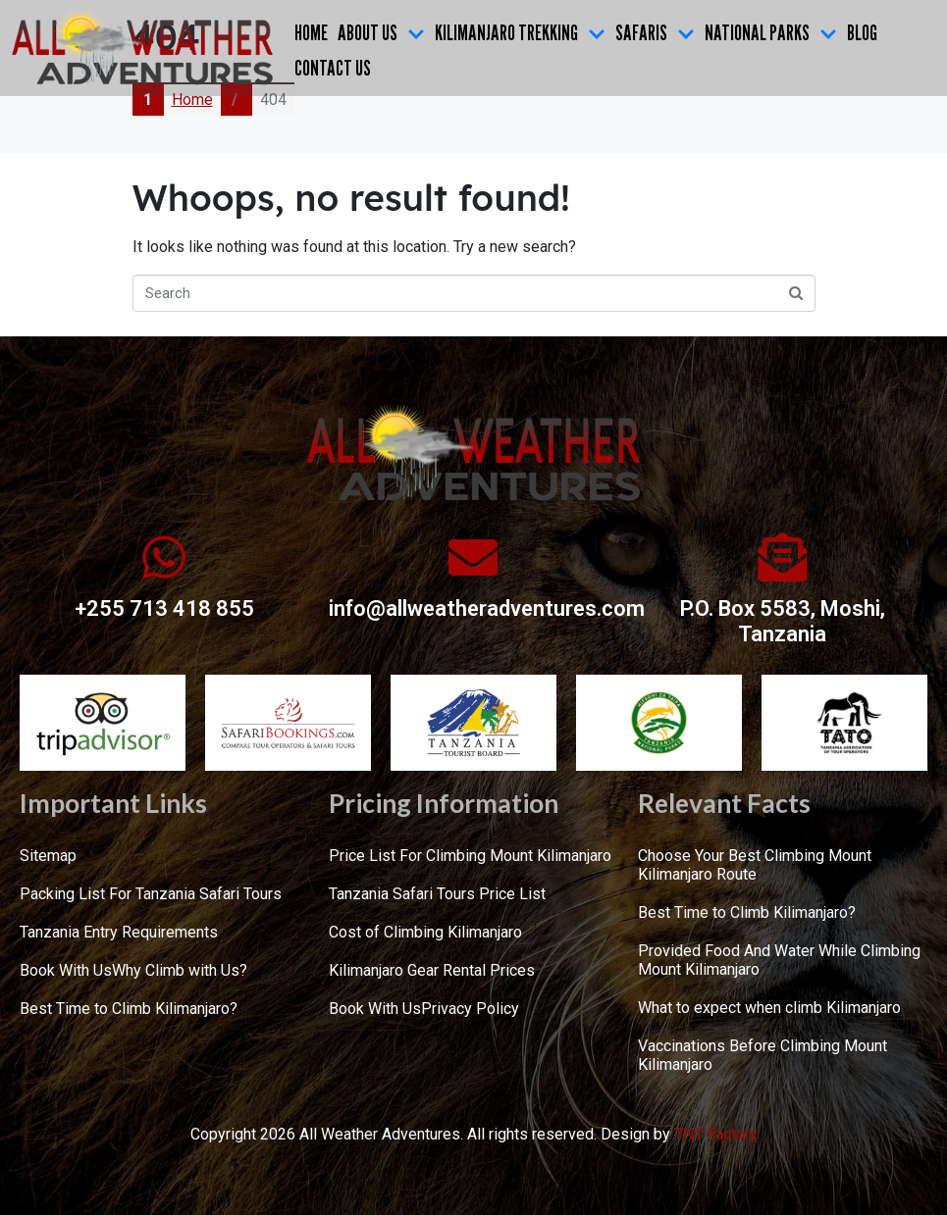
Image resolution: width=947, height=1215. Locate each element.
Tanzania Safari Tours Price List (437, 894)
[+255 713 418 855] (163, 557)
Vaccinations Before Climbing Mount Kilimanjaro (762, 1055)
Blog (862, 32)
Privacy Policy (470, 1008)
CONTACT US (332, 67)
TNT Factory (716, 1134)
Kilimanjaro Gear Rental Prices (432, 970)
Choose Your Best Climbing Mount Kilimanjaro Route (754, 865)
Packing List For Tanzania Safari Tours (151, 894)
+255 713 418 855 (164, 608)
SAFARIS (655, 32)
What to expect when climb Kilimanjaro (769, 1007)
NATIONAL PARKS (771, 32)
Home (311, 32)
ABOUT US (381, 32)
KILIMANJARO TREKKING (520, 32)
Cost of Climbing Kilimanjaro (425, 932)
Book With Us (66, 970)
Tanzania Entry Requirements (119, 932)
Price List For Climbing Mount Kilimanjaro (470, 855)
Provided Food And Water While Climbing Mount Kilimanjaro (779, 960)
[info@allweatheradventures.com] (473, 557)
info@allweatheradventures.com (487, 608)
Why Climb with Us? (179, 970)
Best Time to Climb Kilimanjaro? (128, 1008)
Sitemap (48, 855)
